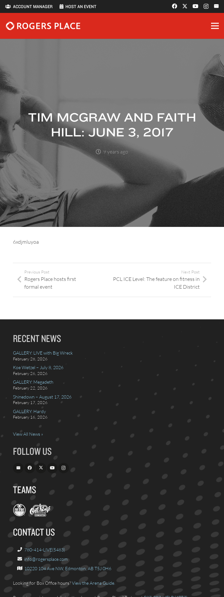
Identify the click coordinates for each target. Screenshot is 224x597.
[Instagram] (206, 6)
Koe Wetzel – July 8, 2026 (38, 367)
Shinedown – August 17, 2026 (42, 397)
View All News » (28, 434)
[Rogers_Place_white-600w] (43, 26)
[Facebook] (174, 6)
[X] (184, 6)
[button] (215, 26)
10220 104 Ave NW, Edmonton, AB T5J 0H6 (67, 568)
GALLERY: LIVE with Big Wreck (43, 353)
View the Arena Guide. (93, 583)
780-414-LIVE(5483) (44, 549)
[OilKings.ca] (40, 514)
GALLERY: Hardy (29, 411)
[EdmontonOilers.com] (19, 514)
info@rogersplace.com (46, 559)
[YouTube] (195, 6)
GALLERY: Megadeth (33, 382)
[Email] (216, 6)
